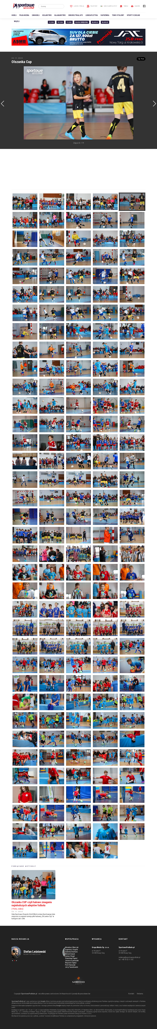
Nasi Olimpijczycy (108, 6)
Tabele (124, 6)
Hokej (14, 15)
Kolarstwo (47, 15)
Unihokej (36, 15)
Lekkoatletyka (92, 15)
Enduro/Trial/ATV (75, 15)
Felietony (92, 6)
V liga (69, 22)
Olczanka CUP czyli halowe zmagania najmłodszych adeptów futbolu (33, 905)
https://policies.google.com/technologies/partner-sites (63, 1001)
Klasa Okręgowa (81, 22)
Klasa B (105, 22)
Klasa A (95, 22)
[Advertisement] (15, 103)
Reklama (140, 994)
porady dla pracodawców (81, 994)
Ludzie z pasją (77, 6)
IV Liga (60, 22)
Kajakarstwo (60, 15)
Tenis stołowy (118, 15)
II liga (51, 22)
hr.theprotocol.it (65, 994)
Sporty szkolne (133, 15)
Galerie (135, 6)
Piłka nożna (24, 15)
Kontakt (131, 994)
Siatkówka (105, 15)
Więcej (16, 21)
